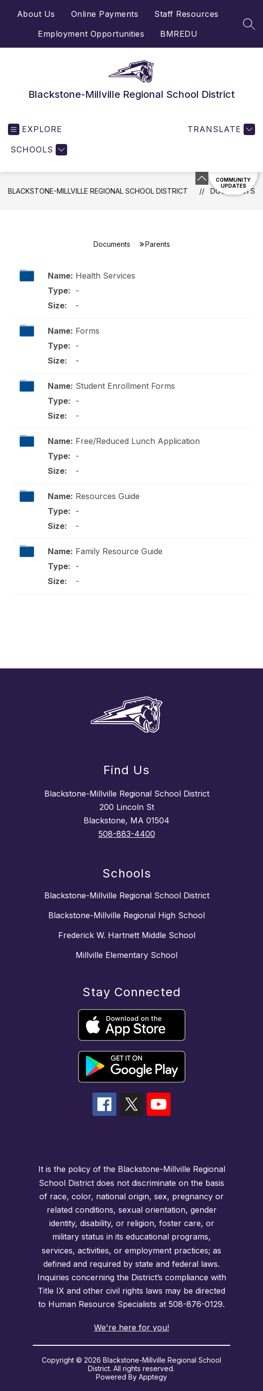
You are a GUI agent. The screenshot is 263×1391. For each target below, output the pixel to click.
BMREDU (178, 34)
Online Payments (105, 14)
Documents (111, 244)
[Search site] (249, 24)
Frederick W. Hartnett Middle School (126, 935)
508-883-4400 (126, 834)
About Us (36, 14)
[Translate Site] (220, 129)
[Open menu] (35, 129)
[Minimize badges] (201, 178)
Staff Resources (186, 14)
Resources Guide (108, 496)
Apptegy (153, 1377)
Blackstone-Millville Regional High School (126, 915)
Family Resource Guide (119, 551)
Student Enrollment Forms (125, 386)
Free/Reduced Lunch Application (138, 441)
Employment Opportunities (91, 34)
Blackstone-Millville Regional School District (98, 191)
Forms (87, 331)
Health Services (105, 276)
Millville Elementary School (126, 955)
